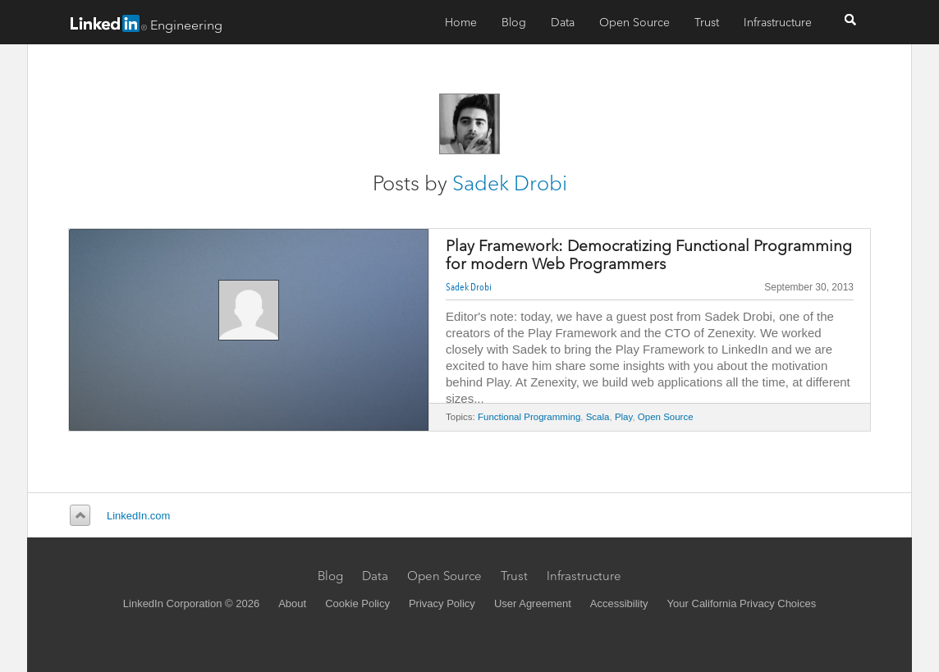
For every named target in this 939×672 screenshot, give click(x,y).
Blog (514, 22)
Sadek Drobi (509, 183)
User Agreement (532, 603)
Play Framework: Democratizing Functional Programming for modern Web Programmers (649, 255)
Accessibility (619, 603)
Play (624, 417)
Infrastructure (778, 22)
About (292, 603)
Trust (706, 22)
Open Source (634, 22)
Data (563, 22)
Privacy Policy (442, 603)
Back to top (77, 515)
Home (461, 22)
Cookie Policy (357, 603)
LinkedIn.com (138, 516)
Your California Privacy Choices (742, 603)
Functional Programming (529, 417)
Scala (598, 417)
